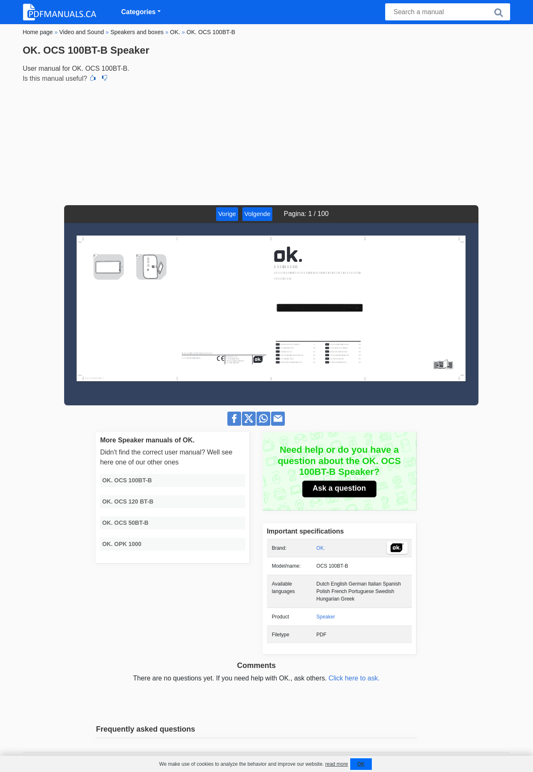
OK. (320, 548)
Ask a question (339, 488)
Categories (138, 11)
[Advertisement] (266, 142)
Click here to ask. (354, 678)
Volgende (257, 213)
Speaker (325, 617)
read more (336, 764)
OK (361, 764)
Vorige (227, 213)
